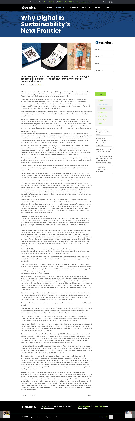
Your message (104, 79)
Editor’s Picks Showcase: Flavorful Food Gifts (102, 169)
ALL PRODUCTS (105, 108)
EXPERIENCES (102, 112)
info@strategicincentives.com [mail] (84, 2)
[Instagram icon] (112, 2)
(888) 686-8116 (99, 406)
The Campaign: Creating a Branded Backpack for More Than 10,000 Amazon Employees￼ (104, 159)
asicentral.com (39, 85)
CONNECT (101, 123)
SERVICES (101, 101)
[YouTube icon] (107, 2)
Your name (104, 51)
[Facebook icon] (103, 2)
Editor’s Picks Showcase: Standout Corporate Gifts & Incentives (103, 142)
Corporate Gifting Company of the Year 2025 (103, 132)
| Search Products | (49, 2)
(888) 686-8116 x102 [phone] (65, 2)
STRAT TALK (102, 120)
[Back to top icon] (111, 417)
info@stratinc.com (47, 408)
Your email (104, 58)
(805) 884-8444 (83, 406)
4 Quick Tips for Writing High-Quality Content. (103, 151)
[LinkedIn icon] (109, 2)
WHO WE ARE (102, 116)
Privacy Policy (83, 408)
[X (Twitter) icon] (105, 2)
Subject (104, 65)
